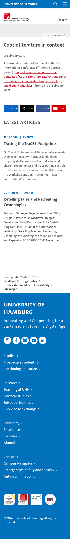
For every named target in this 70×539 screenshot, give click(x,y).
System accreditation (50, 498)
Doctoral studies (16, 396)
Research (11, 383)
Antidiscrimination (18, 476)
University (11, 423)
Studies (9, 355)
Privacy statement (15, 285)
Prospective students (20, 362)
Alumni (9, 442)
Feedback (10, 281)
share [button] (14, 108)
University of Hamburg (21, 4)
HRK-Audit (34, 498)
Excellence (12, 429)
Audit (20, 496)
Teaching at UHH (16, 389)
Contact (10, 456)
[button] (55, 4)
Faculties (10, 436)
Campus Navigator (18, 463)
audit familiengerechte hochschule (9, 499)
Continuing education (20, 369)
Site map (9, 289)
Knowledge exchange (20, 409)
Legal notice (30, 281)
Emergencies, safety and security (29, 470)
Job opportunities (17, 402)
